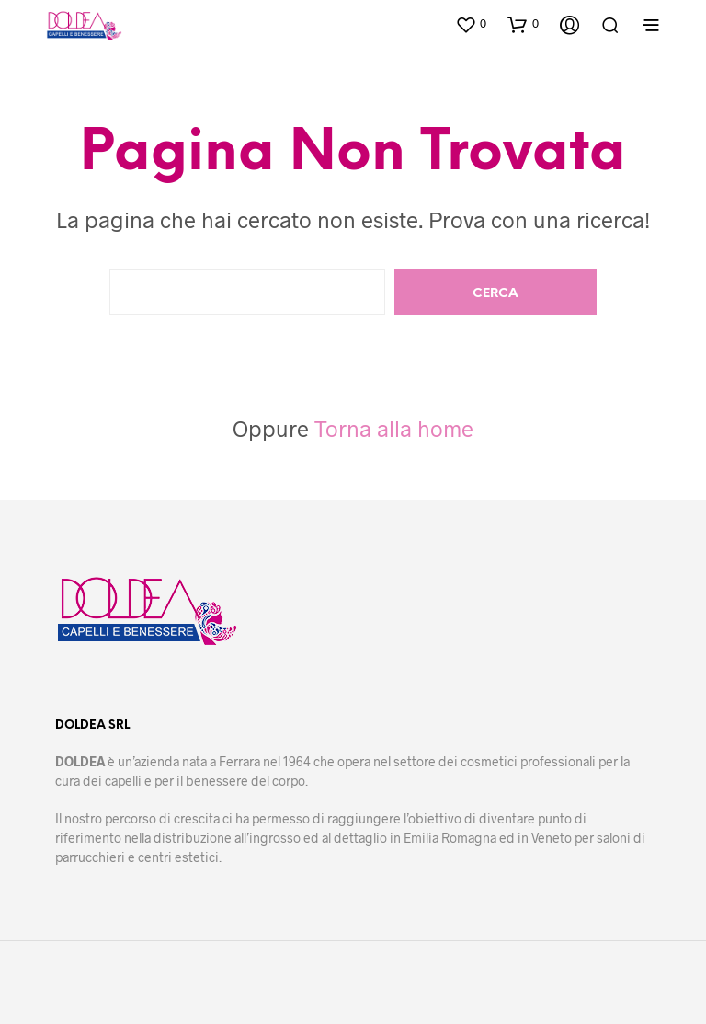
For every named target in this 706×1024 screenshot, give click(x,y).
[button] (470, 24)
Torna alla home (393, 428)
